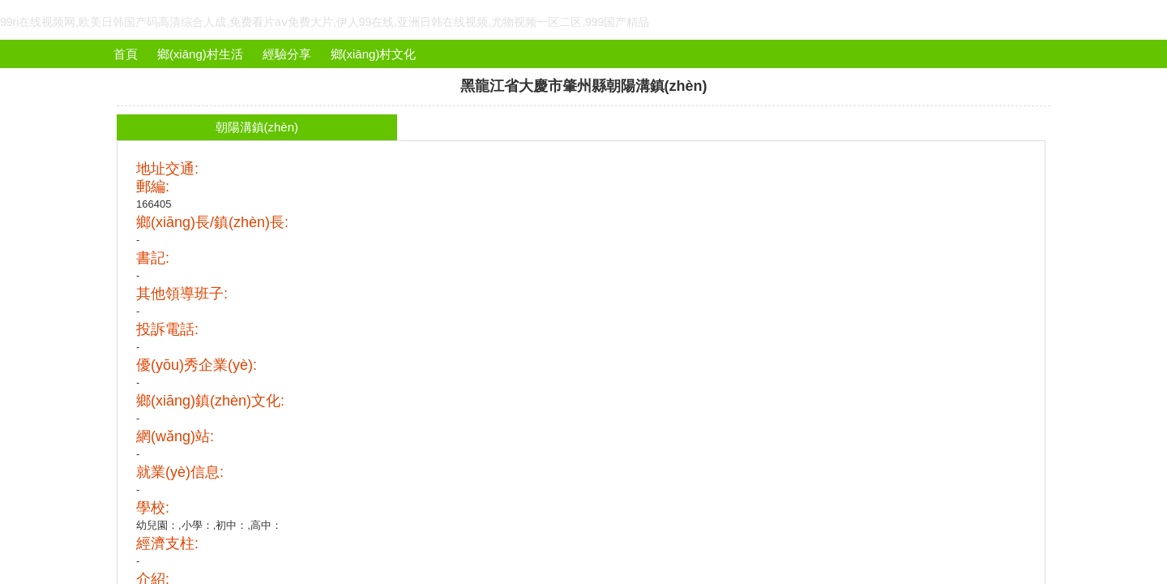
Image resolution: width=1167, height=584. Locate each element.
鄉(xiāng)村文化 (374, 54)
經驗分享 (287, 54)
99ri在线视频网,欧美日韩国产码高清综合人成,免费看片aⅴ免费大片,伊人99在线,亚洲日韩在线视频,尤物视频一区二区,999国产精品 (324, 21)
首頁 (125, 54)
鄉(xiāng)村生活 (200, 54)
